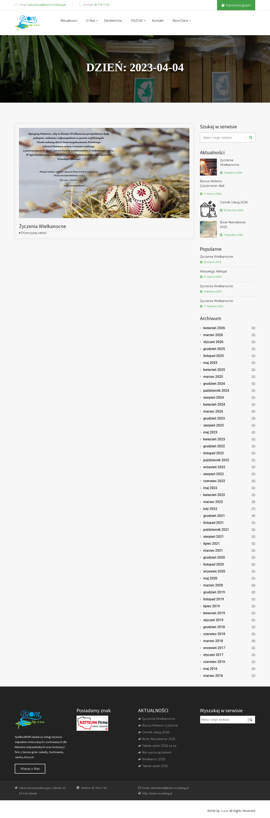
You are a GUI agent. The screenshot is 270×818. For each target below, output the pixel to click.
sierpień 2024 (213, 398)
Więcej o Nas (30, 769)
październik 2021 (216, 530)
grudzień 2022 (214, 446)
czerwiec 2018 (214, 634)
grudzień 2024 (214, 384)
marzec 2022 (213, 502)
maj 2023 (210, 432)
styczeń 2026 (213, 342)
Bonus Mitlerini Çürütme (158, 725)
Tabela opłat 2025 (153, 766)
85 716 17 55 (101, 5)
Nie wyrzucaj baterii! (154, 752)
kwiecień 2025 (214, 370)
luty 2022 (210, 509)
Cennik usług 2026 (153, 732)
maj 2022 (210, 488)
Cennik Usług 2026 (234, 202)
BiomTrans (180, 21)
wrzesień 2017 (214, 648)
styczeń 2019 (213, 620)
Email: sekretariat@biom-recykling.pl (165, 788)
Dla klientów (113, 21)
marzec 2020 (213, 585)
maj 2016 (210, 669)
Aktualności (68, 21)
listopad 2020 (213, 564)
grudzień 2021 (214, 516)
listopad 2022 (213, 453)
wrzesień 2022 (214, 467)
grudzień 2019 (214, 592)
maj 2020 (210, 578)
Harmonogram (236, 5)
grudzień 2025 (214, 349)
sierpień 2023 (213, 425)
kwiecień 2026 (214, 328)
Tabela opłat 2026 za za (157, 746)
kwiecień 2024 (214, 404)
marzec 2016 (213, 676)
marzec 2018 (213, 641)
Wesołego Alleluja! (213, 271)
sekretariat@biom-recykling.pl (47, 5)
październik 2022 (216, 460)
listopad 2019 (213, 599)
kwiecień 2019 (214, 613)
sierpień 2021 (213, 537)
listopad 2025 (213, 356)
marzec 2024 (213, 411)
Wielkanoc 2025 (151, 759)
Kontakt (158, 21)
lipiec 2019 (211, 606)
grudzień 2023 (214, 418)
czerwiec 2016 (214, 662)
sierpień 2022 (213, 474)
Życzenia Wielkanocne (42, 226)
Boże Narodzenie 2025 (233, 224)
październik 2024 (216, 391)
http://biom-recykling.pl (157, 793)
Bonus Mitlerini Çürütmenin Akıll (212, 183)
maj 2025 (210, 363)
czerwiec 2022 (214, 481)
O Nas (90, 21)
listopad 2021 (213, 523)
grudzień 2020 (214, 557)
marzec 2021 (213, 550)
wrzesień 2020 (214, 571)
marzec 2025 (213, 377)
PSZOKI (137, 21)
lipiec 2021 (211, 544)
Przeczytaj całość (34, 232)
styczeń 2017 (213, 655)
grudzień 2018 (214, 627)
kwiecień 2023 (214, 439)
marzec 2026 (213, 335)
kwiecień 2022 (214, 495)
